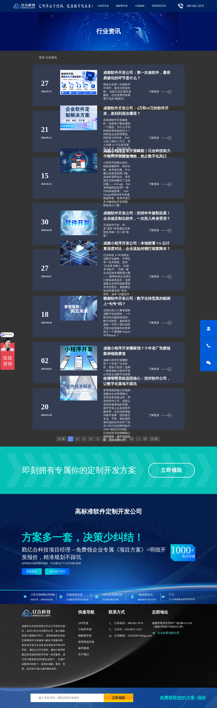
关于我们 (83, 654)
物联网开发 (122, 6)
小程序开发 (103, 6)
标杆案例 (83, 648)
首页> (42, 57)
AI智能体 (140, 6)
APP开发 (83, 623)
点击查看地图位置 (168, 632)
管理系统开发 (159, 6)
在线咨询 (31, 571)
